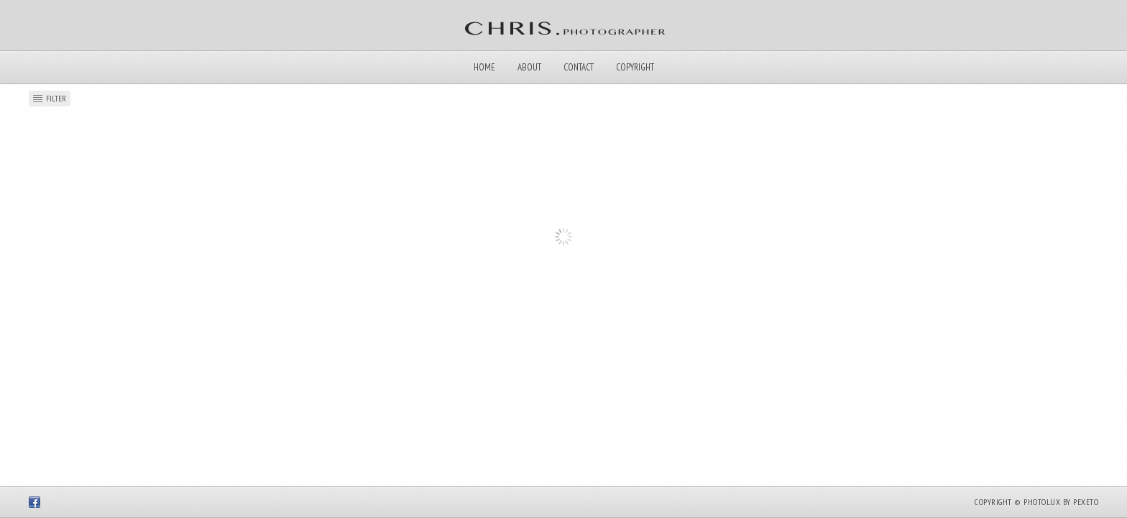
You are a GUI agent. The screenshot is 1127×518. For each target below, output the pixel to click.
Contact (579, 67)
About (529, 67)
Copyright (635, 67)
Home (484, 67)
